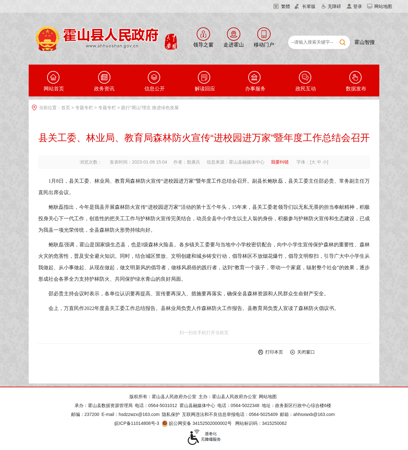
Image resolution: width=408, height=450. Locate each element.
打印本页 (274, 352)
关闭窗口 (306, 352)
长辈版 (309, 6)
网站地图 (383, 6)
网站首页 (54, 88)
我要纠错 (280, 162)
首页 (65, 107)
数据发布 (356, 88)
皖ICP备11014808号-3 (136, 423)
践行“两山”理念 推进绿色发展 (150, 107)
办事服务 (255, 88)
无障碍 (334, 6)
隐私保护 (171, 414)
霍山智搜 (364, 42)
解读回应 (205, 88)
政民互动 (305, 88)
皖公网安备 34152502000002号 (197, 423)
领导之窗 (203, 44)
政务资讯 (104, 88)
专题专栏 (84, 107)
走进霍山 (233, 44)
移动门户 (264, 44)
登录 (357, 6)
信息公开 (154, 88)
